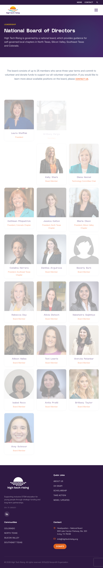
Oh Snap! (57, 486)
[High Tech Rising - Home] (13, 10)
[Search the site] (97, 2)
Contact (89, 2)
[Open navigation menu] (96, 10)
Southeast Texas (13, 542)
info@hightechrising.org (67, 539)
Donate (60, 546)
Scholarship (60, 490)
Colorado (9, 528)
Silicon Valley (11, 538)
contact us (81, 79)
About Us (58, 481)
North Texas (11, 533)
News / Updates (61, 500)
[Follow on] (6, 514)
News (79, 2)
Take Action (59, 495)
